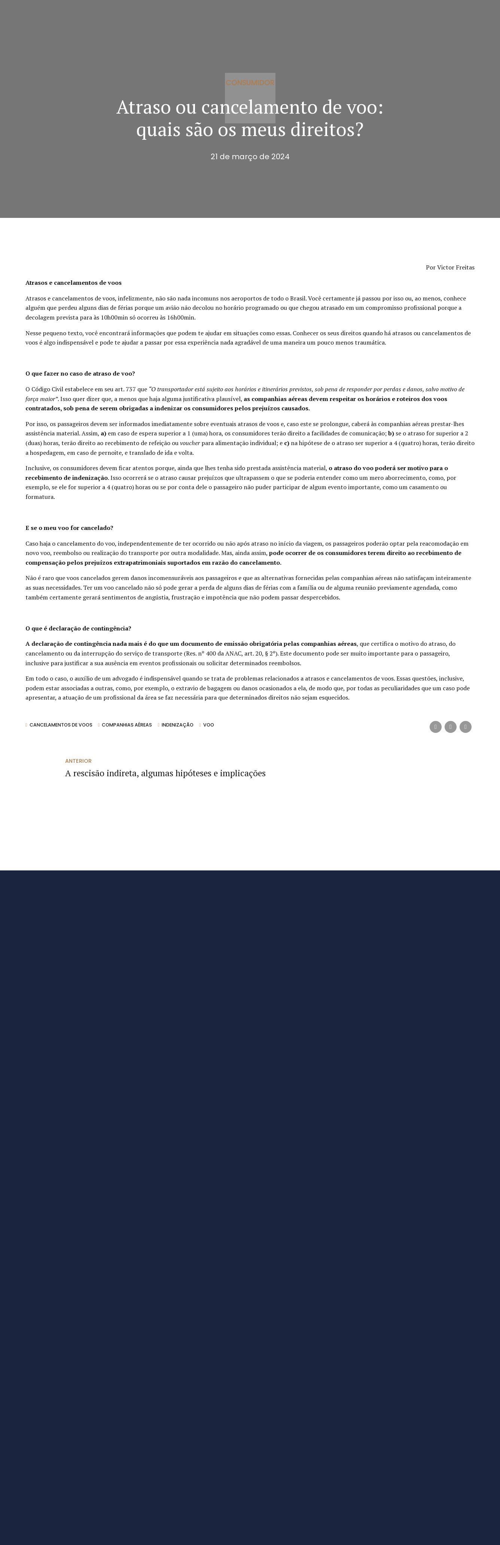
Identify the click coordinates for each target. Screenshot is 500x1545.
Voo (211, 725)
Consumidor (250, 82)
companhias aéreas (128, 725)
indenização (180, 725)
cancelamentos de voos (62, 725)
